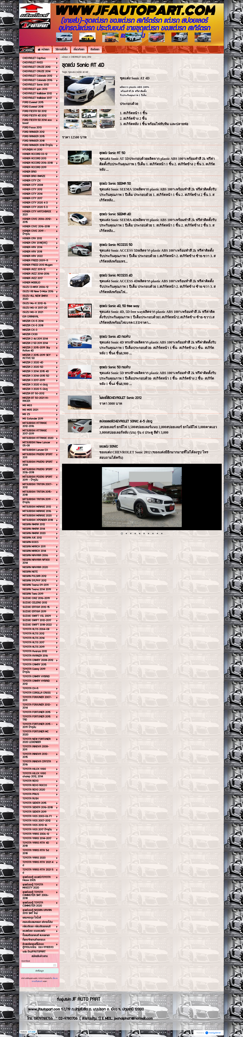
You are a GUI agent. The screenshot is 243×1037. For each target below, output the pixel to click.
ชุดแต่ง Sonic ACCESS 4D (115, 275)
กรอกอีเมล (25, 961)
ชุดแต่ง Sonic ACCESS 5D (115, 245)
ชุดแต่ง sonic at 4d (78, 72)
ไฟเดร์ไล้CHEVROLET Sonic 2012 (120, 398)
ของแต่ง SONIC (108, 446)
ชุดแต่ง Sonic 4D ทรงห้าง (114, 337)
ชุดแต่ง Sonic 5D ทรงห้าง (114, 367)
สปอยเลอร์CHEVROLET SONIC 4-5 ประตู (125, 421)
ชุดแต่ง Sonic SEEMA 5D (115, 184)
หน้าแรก (65, 57)
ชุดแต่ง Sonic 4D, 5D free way (119, 306)
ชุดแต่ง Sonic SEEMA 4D (115, 214)
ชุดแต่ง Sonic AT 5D (112, 153)
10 (162, 534)
